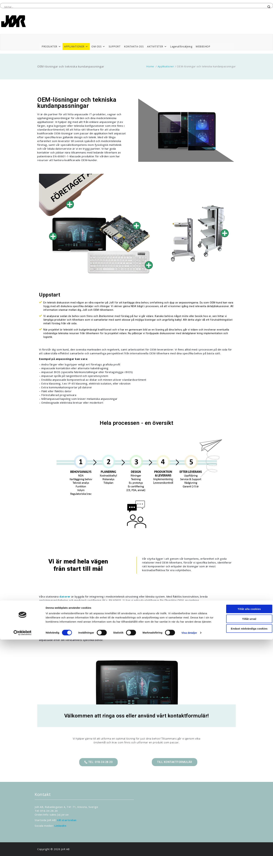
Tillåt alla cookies (243, 821)
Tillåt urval (244, 831)
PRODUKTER (51, 46)
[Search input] (135, 7)
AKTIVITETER (157, 46)
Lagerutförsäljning (181, 46)
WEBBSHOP (203, 46)
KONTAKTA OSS (134, 46)
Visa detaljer (189, 849)
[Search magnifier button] (269, 7)
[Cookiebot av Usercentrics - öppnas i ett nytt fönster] (22, 849)
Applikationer (166, 66)
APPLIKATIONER (76, 46)
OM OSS (98, 46)
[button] (98, 762)
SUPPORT (115, 46)
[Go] (53, 236)
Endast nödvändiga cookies (244, 840)
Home (150, 66)
